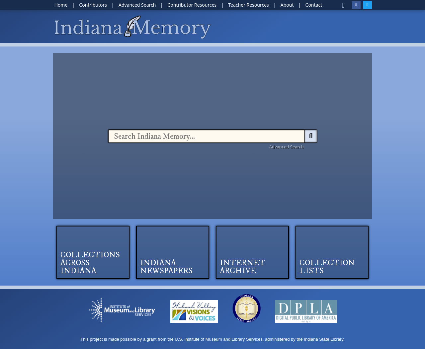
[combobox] (206, 136)
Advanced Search (286, 147)
